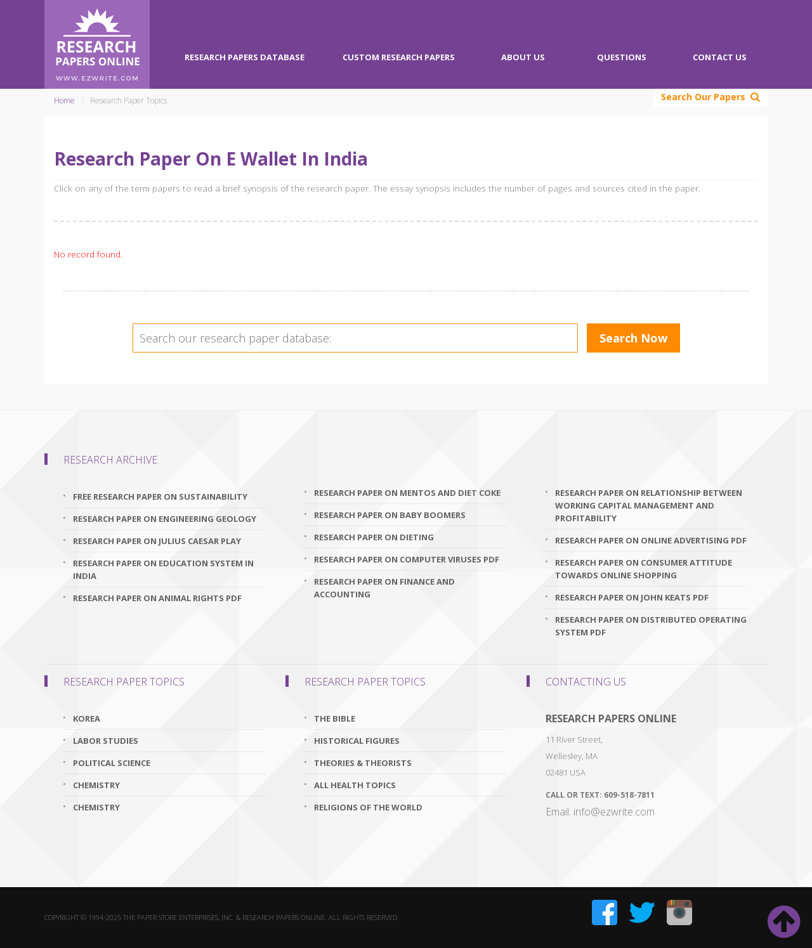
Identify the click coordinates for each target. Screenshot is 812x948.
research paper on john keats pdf (632, 597)
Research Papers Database (244, 57)
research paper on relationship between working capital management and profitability (648, 505)
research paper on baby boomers (390, 515)
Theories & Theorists (363, 763)
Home (64, 100)
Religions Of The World (368, 807)
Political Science (111, 763)
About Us (523, 57)
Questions (621, 57)
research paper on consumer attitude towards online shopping (643, 569)
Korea (86, 718)
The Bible (334, 718)
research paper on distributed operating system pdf (651, 626)
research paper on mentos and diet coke (407, 492)
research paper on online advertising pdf (651, 540)
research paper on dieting (374, 537)
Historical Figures (357, 740)
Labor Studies (105, 740)
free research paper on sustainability (160, 496)
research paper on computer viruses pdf (406, 559)
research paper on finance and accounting (384, 588)
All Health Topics (355, 785)
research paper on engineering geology (164, 518)
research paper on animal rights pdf (157, 598)
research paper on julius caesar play (157, 541)
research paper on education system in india (163, 569)
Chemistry (96, 785)
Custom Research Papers (399, 57)
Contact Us (720, 57)
